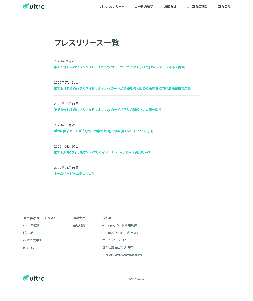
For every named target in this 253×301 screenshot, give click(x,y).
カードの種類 (144, 6)
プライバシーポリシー (116, 240)
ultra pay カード (112, 6)
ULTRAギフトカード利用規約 (120, 232)
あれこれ (224, 6)
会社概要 (79, 225)
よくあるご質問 (197, 6)
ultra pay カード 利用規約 (119, 225)
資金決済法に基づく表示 (118, 247)
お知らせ (170, 6)
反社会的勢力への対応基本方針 (123, 255)
